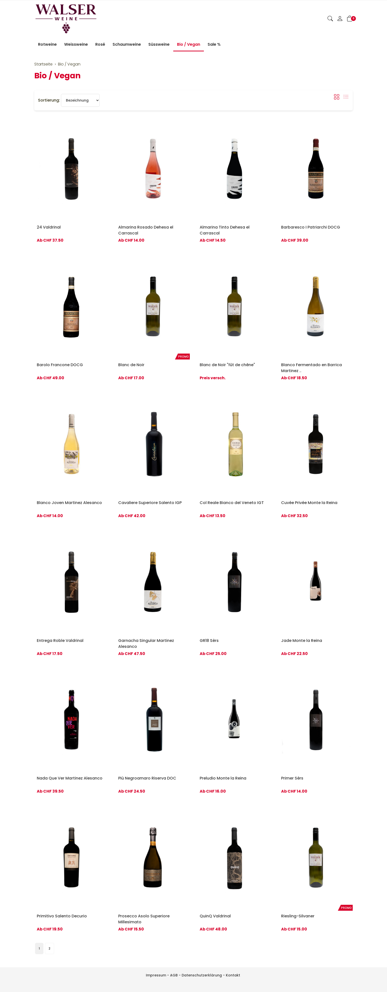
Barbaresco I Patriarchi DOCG (310, 227)
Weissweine (76, 44)
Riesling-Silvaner (297, 916)
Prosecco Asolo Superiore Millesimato (144, 919)
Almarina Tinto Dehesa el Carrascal (225, 230)
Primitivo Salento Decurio (62, 916)
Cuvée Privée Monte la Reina (309, 503)
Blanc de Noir (131, 365)
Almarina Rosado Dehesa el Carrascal (145, 230)
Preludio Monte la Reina (223, 778)
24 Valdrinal (49, 227)
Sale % (214, 44)
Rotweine (47, 44)
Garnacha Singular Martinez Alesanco (146, 643)
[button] (330, 19)
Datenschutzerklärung (202, 975)
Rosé (100, 44)
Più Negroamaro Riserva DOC (147, 778)
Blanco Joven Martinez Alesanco (69, 503)
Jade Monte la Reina (301, 640)
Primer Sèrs (292, 778)
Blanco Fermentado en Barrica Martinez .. (311, 368)
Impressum (156, 975)
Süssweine (159, 44)
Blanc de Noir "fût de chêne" (227, 365)
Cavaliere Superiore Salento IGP (150, 503)
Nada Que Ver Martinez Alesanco (69, 778)
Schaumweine (127, 44)
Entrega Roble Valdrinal (60, 640)
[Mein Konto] (340, 19)
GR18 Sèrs (209, 640)
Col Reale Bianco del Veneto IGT (232, 503)
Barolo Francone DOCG (60, 365)
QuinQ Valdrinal (215, 916)
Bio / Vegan (188, 44)
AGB (174, 975)
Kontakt (233, 975)
